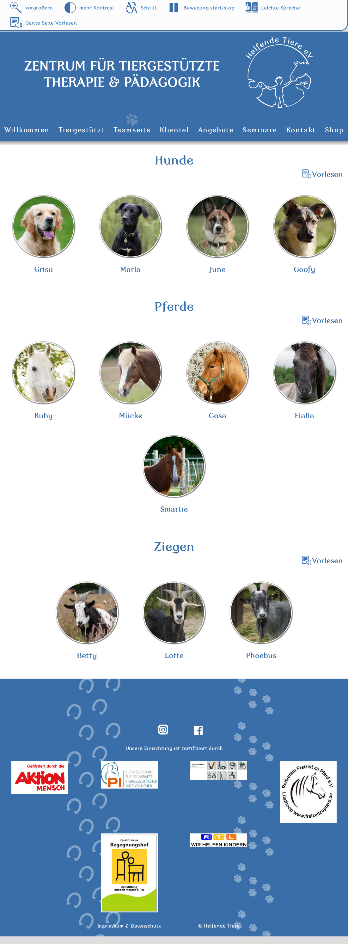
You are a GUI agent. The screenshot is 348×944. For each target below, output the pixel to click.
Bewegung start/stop (209, 7)
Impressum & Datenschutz (129, 933)
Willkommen (27, 129)
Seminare (259, 129)
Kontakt (301, 129)
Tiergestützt (81, 129)
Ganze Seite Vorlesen (51, 23)
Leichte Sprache (280, 7)
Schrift (149, 7)
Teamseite (132, 129)
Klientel (174, 129)
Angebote (216, 129)
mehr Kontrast (96, 7)
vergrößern (39, 7)
